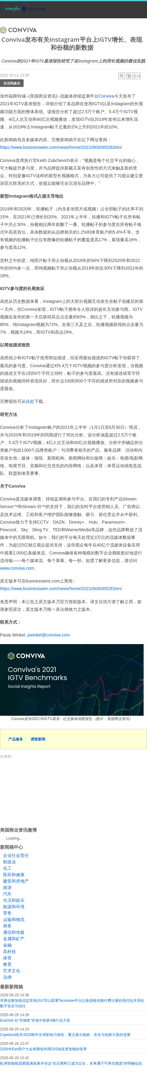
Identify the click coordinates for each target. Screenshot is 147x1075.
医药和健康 (13, 874)
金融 (7, 945)
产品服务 (15, 739)
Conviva (106, 96)
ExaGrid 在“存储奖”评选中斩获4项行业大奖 (35, 1020)
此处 (30, 401)
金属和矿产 (13, 938)
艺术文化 (11, 970)
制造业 (9, 861)
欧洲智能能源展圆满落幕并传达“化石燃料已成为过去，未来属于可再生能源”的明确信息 (71, 1063)
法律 (7, 977)
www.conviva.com (17, 568)
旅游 (7, 887)
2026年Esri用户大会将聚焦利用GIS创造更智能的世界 (43, 1049)
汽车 (7, 893)
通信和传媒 (13, 932)
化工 (7, 868)
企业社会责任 (16, 855)
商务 (7, 925)
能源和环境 (13, 906)
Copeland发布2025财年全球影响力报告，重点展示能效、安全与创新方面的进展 (65, 1035)
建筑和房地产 (16, 881)
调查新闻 (38, 739)
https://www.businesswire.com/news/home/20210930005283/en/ (61, 147)
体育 (7, 957)
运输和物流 (13, 919)
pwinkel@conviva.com (48, 634)
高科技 (9, 951)
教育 (7, 964)
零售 (7, 913)
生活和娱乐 (11, 83)
